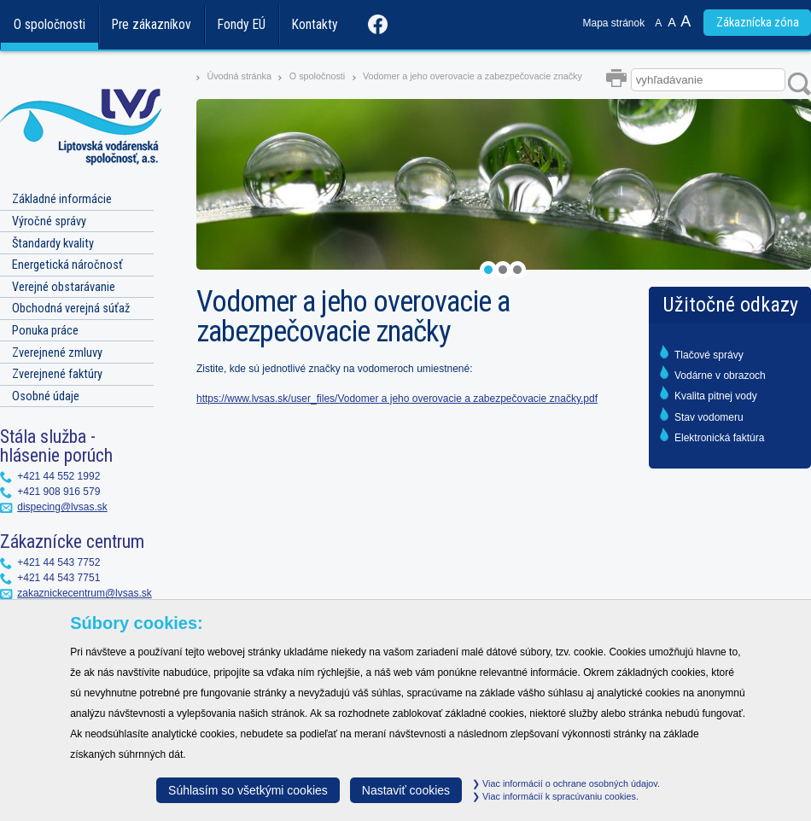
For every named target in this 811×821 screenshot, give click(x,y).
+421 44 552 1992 (58, 476)
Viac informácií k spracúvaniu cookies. (555, 796)
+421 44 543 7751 (58, 578)
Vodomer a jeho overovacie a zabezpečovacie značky (472, 76)
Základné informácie (62, 199)
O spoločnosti (49, 24)
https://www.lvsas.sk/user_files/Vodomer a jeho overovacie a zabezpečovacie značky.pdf (397, 399)
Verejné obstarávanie (63, 287)
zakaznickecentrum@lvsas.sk (84, 593)
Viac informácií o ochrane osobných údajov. (566, 783)
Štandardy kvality (53, 243)
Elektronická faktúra (719, 438)
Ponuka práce (45, 330)
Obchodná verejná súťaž (71, 308)
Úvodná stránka (239, 76)
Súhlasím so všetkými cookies (248, 790)
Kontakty (315, 24)
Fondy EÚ (241, 24)
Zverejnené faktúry (57, 374)
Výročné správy (49, 221)
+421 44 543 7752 (58, 562)
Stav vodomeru (709, 417)
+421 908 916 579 (58, 492)
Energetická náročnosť (67, 265)
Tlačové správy (709, 355)
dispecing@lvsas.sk (62, 507)
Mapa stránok (614, 23)
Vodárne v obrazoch (720, 375)
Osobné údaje (45, 396)
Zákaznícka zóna (757, 22)
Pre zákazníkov (151, 24)
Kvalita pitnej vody (715, 396)
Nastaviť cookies (406, 790)
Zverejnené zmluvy (57, 353)
